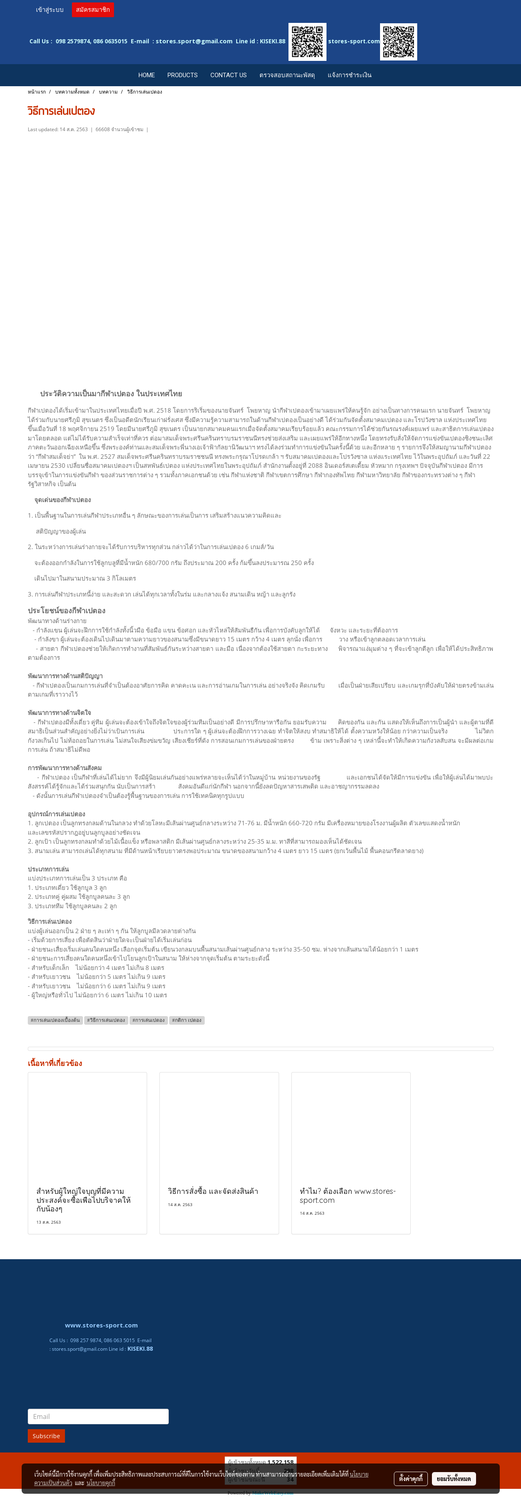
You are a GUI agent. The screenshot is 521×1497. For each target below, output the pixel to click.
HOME (147, 75)
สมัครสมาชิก (93, 9)
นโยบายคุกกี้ (101, 1482)
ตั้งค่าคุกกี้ (411, 1478)
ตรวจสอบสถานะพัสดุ (287, 75)
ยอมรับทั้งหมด (454, 1478)
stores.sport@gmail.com (79, 1348)
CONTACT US (228, 75)
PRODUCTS (183, 75)
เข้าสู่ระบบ (50, 9)
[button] (385, 75)
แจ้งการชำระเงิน (349, 75)
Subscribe (46, 1436)
